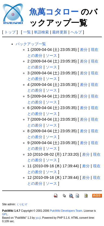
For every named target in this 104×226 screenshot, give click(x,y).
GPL (5, 214)
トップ (10, 32)
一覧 (27, 32)
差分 (84, 49)
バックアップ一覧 (31, 44)
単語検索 (41, 32)
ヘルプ (76, 32)
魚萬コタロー (54, 11)
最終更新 (59, 32)
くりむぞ (21, 204)
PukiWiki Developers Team (66, 210)
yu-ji (38, 217)
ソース (51, 55)
